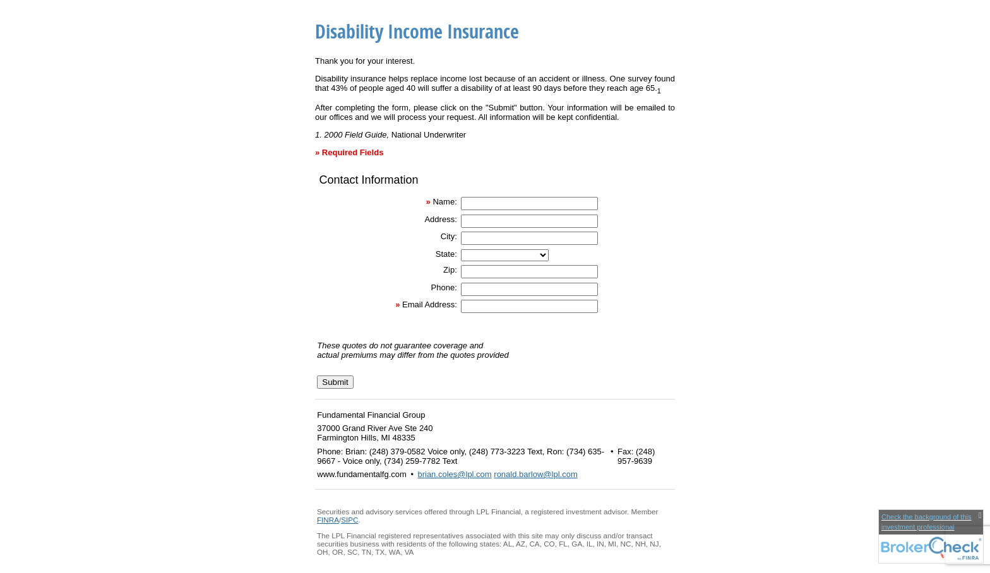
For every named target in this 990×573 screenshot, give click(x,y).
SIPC (349, 520)
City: (449, 236)
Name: (444, 201)
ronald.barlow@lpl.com (535, 474)
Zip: (450, 270)
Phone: (444, 287)
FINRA (328, 520)
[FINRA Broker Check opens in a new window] (931, 536)
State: (446, 254)
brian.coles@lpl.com (454, 474)
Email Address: (429, 304)
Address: (440, 219)
